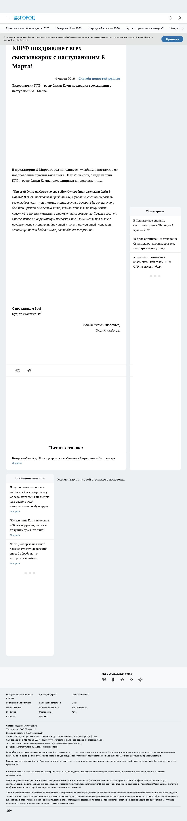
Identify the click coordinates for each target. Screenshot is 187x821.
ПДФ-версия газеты (49, 707)
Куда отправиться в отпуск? (145, 28)
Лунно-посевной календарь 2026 (27, 28)
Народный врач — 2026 (104, 28)
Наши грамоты (14, 707)
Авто (74, 711)
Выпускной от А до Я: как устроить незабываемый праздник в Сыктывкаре (66, 460)
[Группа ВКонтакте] (103, 679)
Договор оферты (47, 694)
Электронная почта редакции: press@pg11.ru (79, 739)
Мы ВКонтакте (79, 707)
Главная (43, 716)
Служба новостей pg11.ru (99, 78)
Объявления (45, 711)
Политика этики (80, 694)
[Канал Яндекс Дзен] (131, 679)
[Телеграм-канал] (122, 679)
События (10, 716)
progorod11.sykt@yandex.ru (20, 746)
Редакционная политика (18, 702)
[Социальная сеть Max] (140, 679)
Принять (172, 39)
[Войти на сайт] (179, 18)
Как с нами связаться (50, 702)
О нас (74, 702)
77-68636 (36, 771)
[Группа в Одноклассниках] (113, 679)
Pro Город (11, 711)
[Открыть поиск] (170, 18)
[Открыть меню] (7, 18)
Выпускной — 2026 (69, 28)
